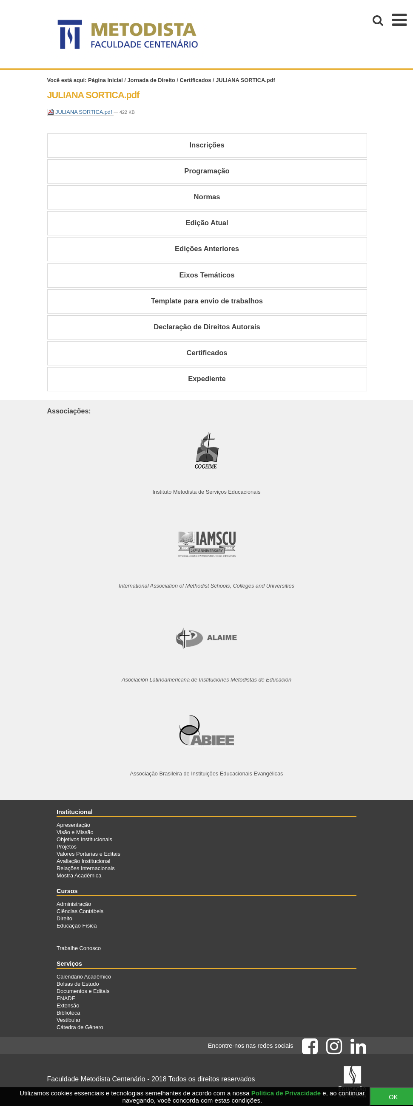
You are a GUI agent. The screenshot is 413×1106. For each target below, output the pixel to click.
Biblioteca (68, 1013)
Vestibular (68, 1020)
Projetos (67, 846)
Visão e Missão (75, 832)
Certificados (195, 80)
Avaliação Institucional (83, 861)
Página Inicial (105, 80)
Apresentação (73, 825)
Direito (64, 918)
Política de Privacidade (286, 1093)
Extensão (68, 1005)
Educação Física (77, 925)
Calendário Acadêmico (84, 976)
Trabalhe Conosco (79, 948)
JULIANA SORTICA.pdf (80, 112)
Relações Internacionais (86, 868)
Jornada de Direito (151, 80)
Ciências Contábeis (80, 911)
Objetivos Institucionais (84, 839)
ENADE (66, 998)
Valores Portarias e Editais (88, 854)
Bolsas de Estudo (78, 984)
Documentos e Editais (83, 991)
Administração (74, 904)
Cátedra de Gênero (80, 1027)
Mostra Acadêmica (79, 875)
